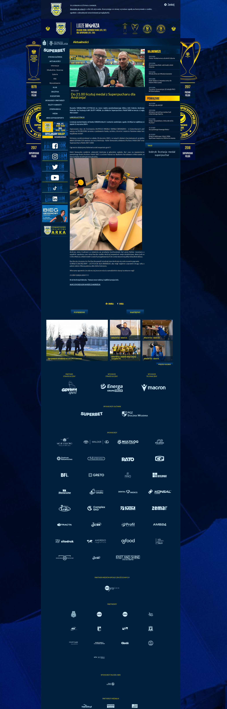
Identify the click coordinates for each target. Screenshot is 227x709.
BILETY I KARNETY (55, 105)
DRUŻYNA (55, 92)
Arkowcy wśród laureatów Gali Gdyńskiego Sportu (160, 113)
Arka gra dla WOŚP (156, 105)
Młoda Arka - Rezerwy (55, 70)
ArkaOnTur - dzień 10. (152, 338)
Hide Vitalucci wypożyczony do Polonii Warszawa (160, 81)
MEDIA (55, 113)
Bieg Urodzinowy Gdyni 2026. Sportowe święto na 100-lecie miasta (162, 137)
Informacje (55, 66)
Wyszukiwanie (55, 83)
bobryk (153, 151)
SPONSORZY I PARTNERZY (55, 100)
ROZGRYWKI (55, 96)
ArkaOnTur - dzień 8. (151, 359)
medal (171, 151)
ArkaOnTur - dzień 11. (119, 338)
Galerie (55, 74)
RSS (55, 79)
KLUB (55, 87)
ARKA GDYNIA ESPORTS (55, 118)
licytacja (162, 151)
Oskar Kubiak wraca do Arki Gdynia (162, 58)
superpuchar (162, 154)
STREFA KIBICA (55, 109)
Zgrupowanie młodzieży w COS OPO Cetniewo (65, 359)
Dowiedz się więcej (77, 9)
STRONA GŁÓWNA (55, 57)
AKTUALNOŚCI (55, 61)
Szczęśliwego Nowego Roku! (159, 129)
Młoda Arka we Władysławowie (160, 74)
